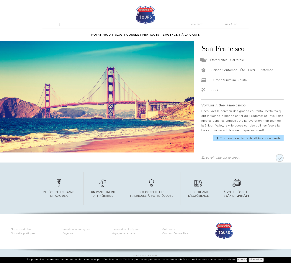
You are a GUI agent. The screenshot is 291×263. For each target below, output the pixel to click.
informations (256, 260)
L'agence (67, 233)
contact (197, 24)
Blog (119, 34)
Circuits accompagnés (75, 229)
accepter (242, 260)
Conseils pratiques (142, 34)
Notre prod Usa (21, 229)
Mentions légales (145, 256)
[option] (97, 96)
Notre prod (101, 34)
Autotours (168, 229)
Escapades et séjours (126, 229)
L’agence (170, 34)
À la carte (191, 34)
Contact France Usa (175, 233)
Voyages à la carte (123, 233)
